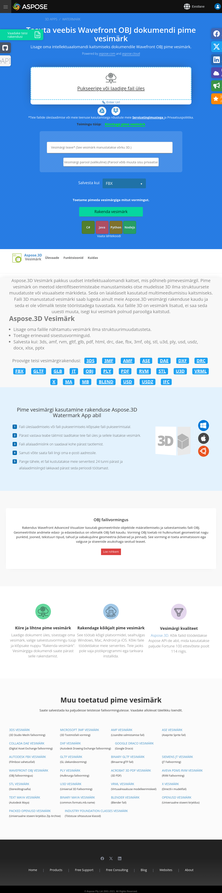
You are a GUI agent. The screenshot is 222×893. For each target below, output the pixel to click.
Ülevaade (52, 258)
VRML (200, 371)
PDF (125, 371)
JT (74, 371)
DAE (164, 361)
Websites (166, 870)
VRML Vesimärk (122, 784)
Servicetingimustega (148, 117)
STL (162, 371)
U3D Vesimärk (70, 784)
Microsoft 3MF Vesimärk (79, 730)
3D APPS (51, 19)
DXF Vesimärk (70, 743)
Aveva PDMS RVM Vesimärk (182, 770)
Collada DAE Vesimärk (26, 743)
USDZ (147, 382)
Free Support (84, 870)
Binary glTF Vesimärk (128, 757)
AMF (127, 361)
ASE (146, 361)
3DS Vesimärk (19, 730)
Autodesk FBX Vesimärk (27, 757)
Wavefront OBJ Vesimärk (28, 770)
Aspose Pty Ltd (95, 891)
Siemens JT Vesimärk (177, 757)
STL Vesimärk (19, 784)
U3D (180, 371)
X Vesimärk (170, 784)
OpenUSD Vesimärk (176, 797)
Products (56, 870)
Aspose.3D (33, 255)
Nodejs (129, 227)
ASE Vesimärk (172, 730)
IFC (166, 382)
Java (102, 227)
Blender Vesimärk (125, 797)
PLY (107, 371)
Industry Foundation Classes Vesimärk (96, 811)
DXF (182, 361)
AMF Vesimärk (121, 730)
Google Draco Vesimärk (134, 743)
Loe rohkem (111, 552)
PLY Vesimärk (70, 770)
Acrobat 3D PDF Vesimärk (131, 770)
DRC (201, 361)
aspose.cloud (131, 53)
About (189, 870)
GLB (58, 371)
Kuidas (93, 258)
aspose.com (107, 53)
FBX (109, 183)
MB (85, 382)
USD (127, 382)
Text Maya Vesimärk (24, 797)
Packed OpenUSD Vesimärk (30, 811)
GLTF (38, 371)
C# (88, 227)
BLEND (106, 382)
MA (68, 382)
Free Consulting (117, 870)
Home (33, 870)
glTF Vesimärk (71, 757)
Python (116, 227)
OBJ (89, 371)
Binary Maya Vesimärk (77, 797)
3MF (108, 361)
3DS (91, 361)
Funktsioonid (73, 258)
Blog (144, 870)
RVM (144, 371)
